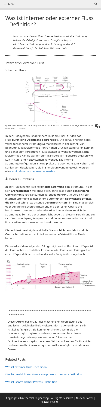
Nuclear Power (84, 398)
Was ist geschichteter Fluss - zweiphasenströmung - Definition (43, 374)
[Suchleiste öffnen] (96, 4)
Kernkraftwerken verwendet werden (32, 171)
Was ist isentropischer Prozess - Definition (31, 382)
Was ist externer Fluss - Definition (26, 367)
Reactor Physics (50, 401)
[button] (50, 298)
